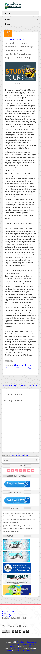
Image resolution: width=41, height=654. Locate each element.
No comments (20, 39)
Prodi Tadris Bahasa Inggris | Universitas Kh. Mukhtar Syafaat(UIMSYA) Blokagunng (21, 644)
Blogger (29, 646)
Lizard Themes (17, 648)
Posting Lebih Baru (9, 385)
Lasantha (9, 650)
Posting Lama (33, 385)
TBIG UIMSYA (11, 39)
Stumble (19, 368)
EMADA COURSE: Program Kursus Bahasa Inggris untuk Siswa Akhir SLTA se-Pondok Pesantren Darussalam (18, 528)
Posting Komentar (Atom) (19, 455)
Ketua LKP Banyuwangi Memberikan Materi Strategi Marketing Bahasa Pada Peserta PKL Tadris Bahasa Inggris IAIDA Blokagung (19, 50)
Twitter (28, 365)
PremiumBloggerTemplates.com (24, 650)
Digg (28, 368)
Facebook (18, 365)
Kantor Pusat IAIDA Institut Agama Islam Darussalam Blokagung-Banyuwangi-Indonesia (14, 614)
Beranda (22, 385)
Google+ (10, 368)
